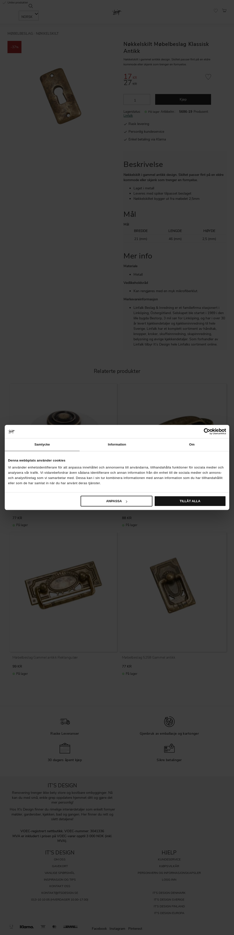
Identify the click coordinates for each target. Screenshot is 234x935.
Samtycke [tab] (42, 444)
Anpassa (116, 501)
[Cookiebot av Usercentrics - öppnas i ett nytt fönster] (204, 431)
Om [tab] (192, 444)
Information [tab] (117, 444)
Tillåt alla (190, 501)
